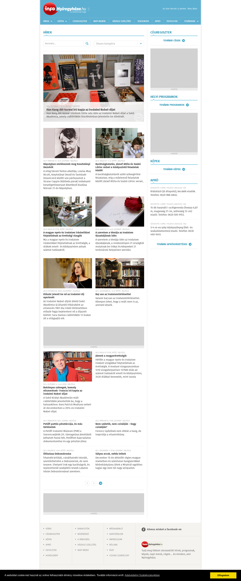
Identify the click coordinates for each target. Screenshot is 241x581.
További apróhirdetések (172, 244)
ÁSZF (111, 550)
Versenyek (143, 21)
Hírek (46, 21)
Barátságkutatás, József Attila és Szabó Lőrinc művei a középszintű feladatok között (118, 167)
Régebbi (101, 483)
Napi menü (83, 550)
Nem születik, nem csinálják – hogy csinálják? (115, 425)
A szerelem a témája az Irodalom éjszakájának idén (114, 234)
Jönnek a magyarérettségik (111, 356)
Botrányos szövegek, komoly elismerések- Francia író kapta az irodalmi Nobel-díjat (62, 391)
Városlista (88, 9)
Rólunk (113, 545)
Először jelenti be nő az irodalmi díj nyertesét (63, 295)
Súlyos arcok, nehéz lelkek (110, 454)
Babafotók (83, 529)
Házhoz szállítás (121, 21)
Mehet (87, 43)
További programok (171, 105)
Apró (158, 21)
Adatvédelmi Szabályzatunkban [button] (142, 575)
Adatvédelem (116, 534)
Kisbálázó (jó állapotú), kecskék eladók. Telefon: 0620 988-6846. (173, 193)
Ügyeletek (172, 21)
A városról (83, 539)
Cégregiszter (80, 21)
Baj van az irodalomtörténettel (113, 294)
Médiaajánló (116, 529)
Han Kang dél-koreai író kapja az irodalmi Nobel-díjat (80, 110)
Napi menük (99, 21)
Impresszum (115, 539)
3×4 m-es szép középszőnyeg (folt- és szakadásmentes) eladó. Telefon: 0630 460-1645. (172, 231)
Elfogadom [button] (223, 575)
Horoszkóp (52, 555)
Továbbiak (189, 21)
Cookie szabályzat (119, 555)
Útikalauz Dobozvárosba (57, 454)
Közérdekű (83, 534)
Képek (61, 21)
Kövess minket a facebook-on (164, 529)
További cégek (172, 40)
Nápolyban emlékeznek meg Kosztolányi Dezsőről (66, 165)
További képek (172, 169)
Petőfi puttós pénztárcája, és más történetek (62, 425)
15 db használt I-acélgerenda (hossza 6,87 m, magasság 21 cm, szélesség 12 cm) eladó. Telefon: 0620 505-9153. (174, 211)
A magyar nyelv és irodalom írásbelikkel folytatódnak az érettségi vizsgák (66, 234)
